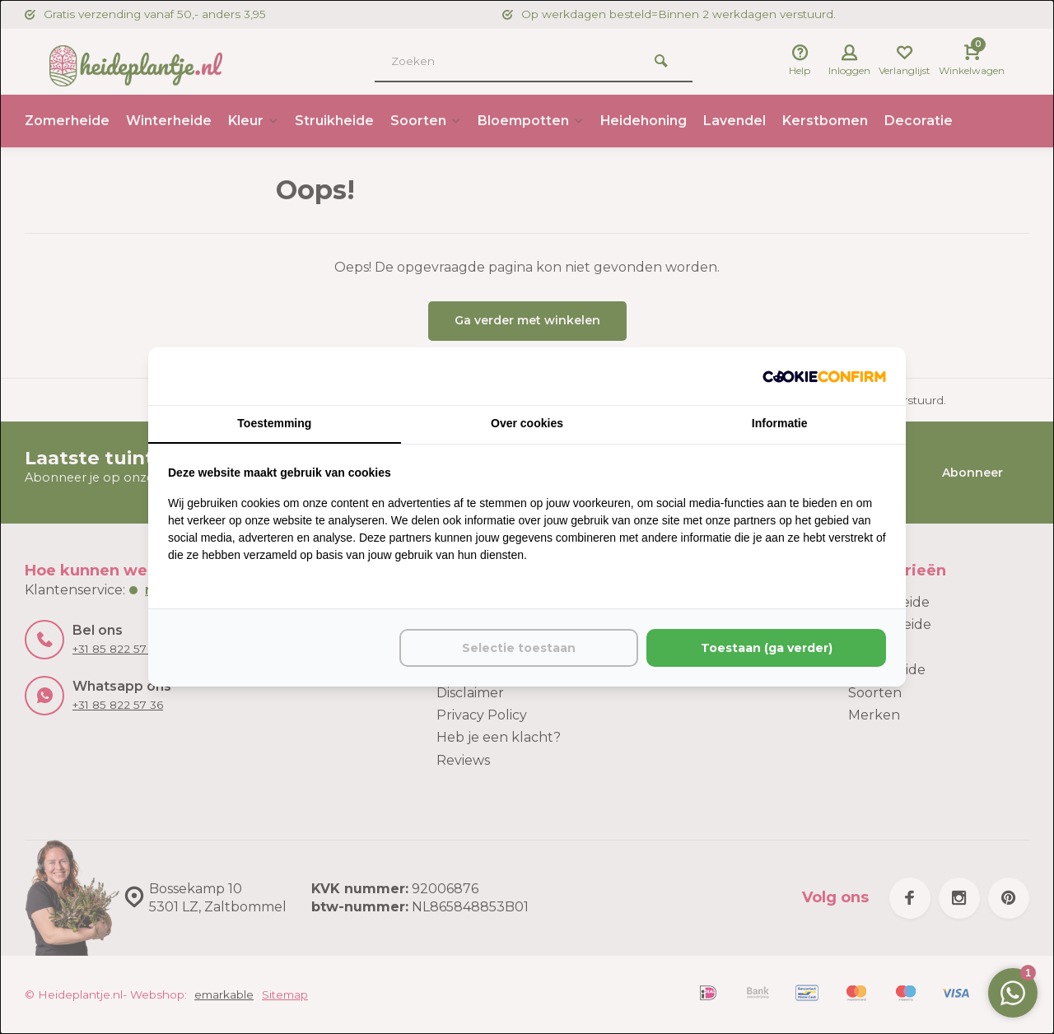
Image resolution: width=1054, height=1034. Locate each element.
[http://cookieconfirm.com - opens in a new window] (824, 376)
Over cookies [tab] (527, 423)
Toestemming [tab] (274, 423)
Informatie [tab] (780, 423)
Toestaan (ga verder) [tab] (766, 647)
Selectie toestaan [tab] (519, 647)
